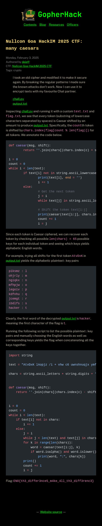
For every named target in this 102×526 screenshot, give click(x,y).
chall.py (18, 99)
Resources (56, 24)
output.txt (20, 103)
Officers (72, 24)
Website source (51, 512)
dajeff (25, 62)
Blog (42, 24)
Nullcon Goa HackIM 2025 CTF (32, 66)
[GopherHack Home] (51, 14)
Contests (30, 24)
